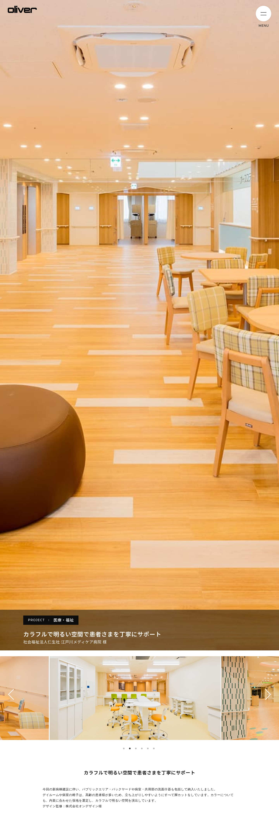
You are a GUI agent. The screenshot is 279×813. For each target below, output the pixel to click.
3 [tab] (136, 748)
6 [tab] (154, 748)
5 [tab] (148, 748)
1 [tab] (124, 748)
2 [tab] (130, 748)
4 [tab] (142, 748)
